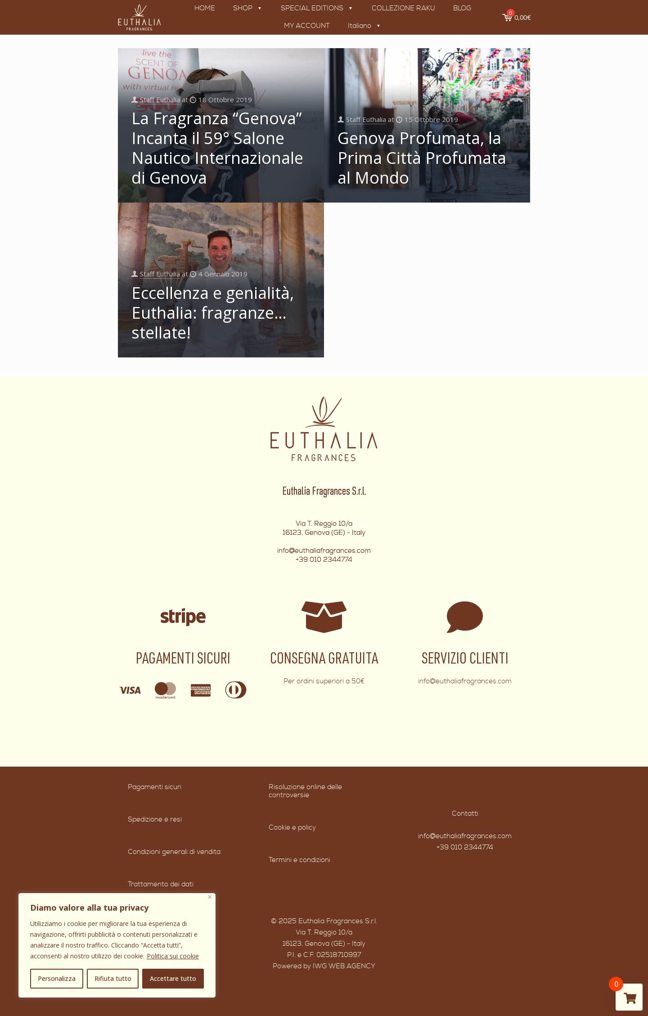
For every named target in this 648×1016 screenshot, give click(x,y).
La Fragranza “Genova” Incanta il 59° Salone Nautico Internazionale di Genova (217, 148)
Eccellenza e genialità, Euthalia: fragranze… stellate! (212, 312)
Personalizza (57, 978)
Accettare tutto (173, 978)
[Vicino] (210, 897)
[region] (117, 945)
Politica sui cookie (173, 956)
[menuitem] (364, 26)
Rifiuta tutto (112, 978)
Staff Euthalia (160, 99)
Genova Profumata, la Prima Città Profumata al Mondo (422, 158)
